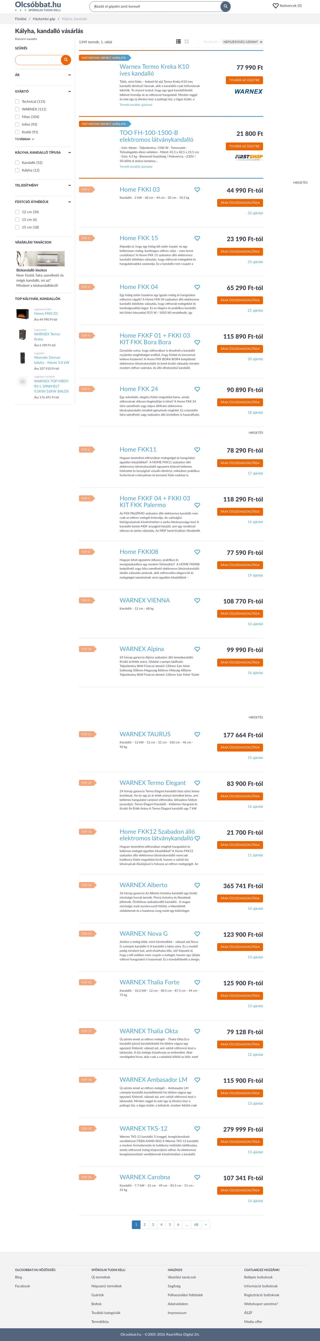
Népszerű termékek (106, 1286)
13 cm (27, 220)
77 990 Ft (249, 68)
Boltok (96, 1304)
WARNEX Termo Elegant (153, 783)
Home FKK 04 (139, 287)
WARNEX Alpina (142, 649)
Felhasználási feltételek (185, 1295)
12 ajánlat (255, 1055)
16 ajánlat (255, 522)
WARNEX (29, 109)
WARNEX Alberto (144, 885)
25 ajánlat (255, 262)
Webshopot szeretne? (261, 1304)
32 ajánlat (255, 213)
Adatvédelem (178, 1304)
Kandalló (28, 163)
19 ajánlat (255, 575)
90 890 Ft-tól (245, 390)
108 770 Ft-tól (243, 602)
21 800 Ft (249, 134)
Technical (29, 102)
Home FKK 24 (139, 389)
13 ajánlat (255, 957)
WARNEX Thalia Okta (149, 1031)
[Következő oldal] (205, 1224)
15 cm (27, 227)
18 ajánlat (255, 412)
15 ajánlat (255, 758)
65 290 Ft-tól (245, 288)
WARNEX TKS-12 (144, 1129)
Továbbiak (24, 139)
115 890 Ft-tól (243, 337)
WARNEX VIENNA (145, 601)
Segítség (174, 1286)
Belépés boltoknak (258, 1277)
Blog (18, 1277)
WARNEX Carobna (145, 1177)
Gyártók (97, 1295)
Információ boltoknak (261, 1286)
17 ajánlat (255, 473)
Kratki (26, 132)
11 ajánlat (255, 855)
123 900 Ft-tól (243, 935)
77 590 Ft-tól (245, 553)
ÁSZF (248, 1313)
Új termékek (100, 1277)
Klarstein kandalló (26, 39)
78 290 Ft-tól (245, 451)
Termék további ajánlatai (136, 104)
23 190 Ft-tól (245, 239)
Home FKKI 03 (140, 190)
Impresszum (177, 1313)
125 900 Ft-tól (243, 983)
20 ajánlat (255, 359)
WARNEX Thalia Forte (149, 982)
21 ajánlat (255, 310)
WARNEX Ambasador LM (153, 1080)
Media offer (253, 1322)
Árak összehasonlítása (240, 202)
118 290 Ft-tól (243, 500)
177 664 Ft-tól (243, 735)
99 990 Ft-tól (245, 650)
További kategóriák (105, 1313)
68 (196, 1225)
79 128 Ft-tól (245, 1032)
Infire (26, 124)
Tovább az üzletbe (244, 80)
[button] (288, 6)
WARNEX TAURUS (145, 734)
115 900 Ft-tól (243, 1081)
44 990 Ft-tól (245, 191)
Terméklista (100, 1322)
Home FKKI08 (139, 552)
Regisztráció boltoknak (261, 1295)
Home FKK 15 (139, 238)
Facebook (22, 1286)
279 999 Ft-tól (243, 1130)
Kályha (27, 170)
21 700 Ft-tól (245, 833)
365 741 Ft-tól (243, 886)
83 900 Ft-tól (245, 784)
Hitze (26, 117)
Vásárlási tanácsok (182, 1277)
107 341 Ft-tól (243, 1178)
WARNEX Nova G (144, 934)
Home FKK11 (138, 450)
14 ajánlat (255, 909)
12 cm (27, 212)
